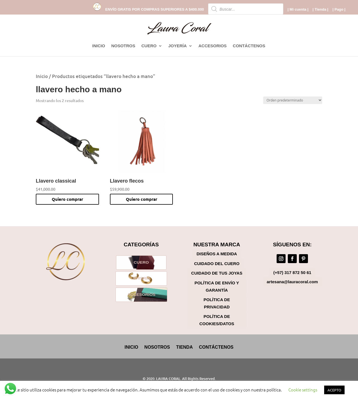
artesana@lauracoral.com (292, 281)
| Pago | (339, 9)
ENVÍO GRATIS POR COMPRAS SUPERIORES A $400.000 (154, 9)
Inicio (42, 76)
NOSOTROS (123, 46)
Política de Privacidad (217, 303)
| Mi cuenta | (298, 9)
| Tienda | (320, 9)
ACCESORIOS (213, 46)
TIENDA (184, 347)
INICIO (98, 46)
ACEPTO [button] (334, 390)
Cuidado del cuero (216, 263)
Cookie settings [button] (302, 390)
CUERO (148, 46)
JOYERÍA (177, 46)
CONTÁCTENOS (249, 46)
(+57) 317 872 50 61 (292, 272)
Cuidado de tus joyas (216, 273)
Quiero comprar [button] (67, 199)
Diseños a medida (217, 253)
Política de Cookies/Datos (216, 320)
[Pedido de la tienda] (292, 100)
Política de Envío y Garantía (216, 286)
